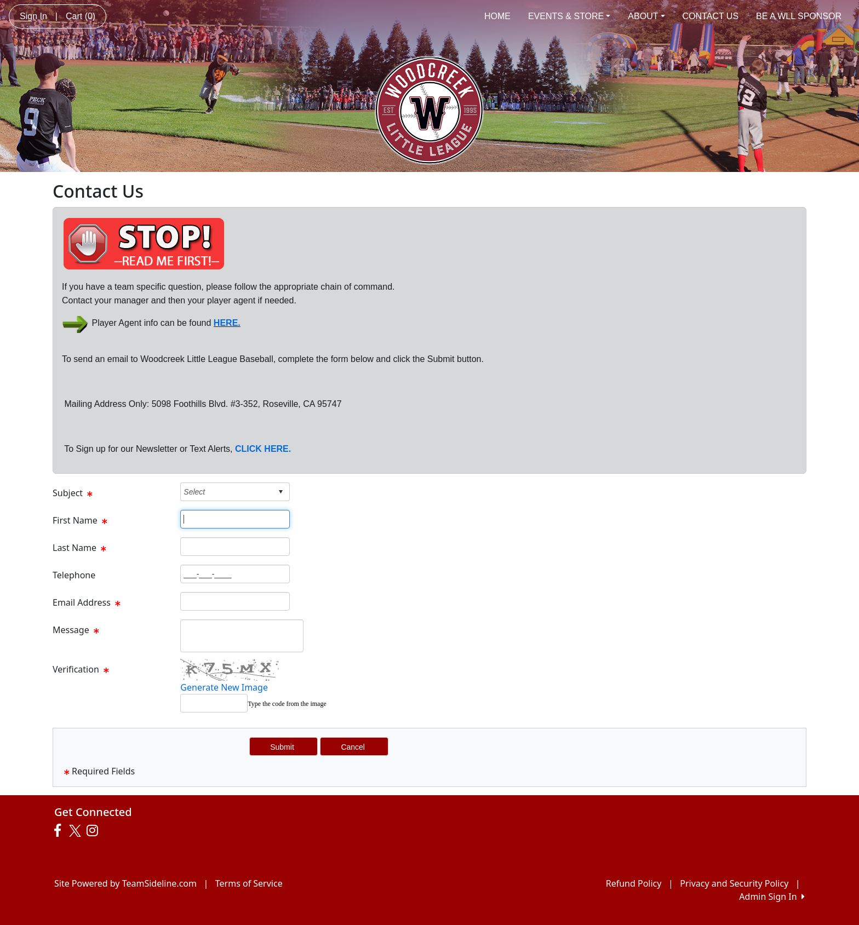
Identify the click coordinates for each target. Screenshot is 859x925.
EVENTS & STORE (569, 16)
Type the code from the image (287, 704)
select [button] (280, 492)
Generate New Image (224, 687)
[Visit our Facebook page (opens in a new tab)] (60, 831)
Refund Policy (634, 883)
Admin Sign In (772, 896)
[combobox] (227, 491)
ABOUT (646, 16)
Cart (80, 16)
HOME (497, 16)
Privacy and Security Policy (734, 883)
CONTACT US (711, 16)
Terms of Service (249, 883)
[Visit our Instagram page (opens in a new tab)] (95, 831)
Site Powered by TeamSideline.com (125, 883)
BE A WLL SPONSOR (798, 16)
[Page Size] (235, 519)
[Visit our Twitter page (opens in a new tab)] (76, 831)
